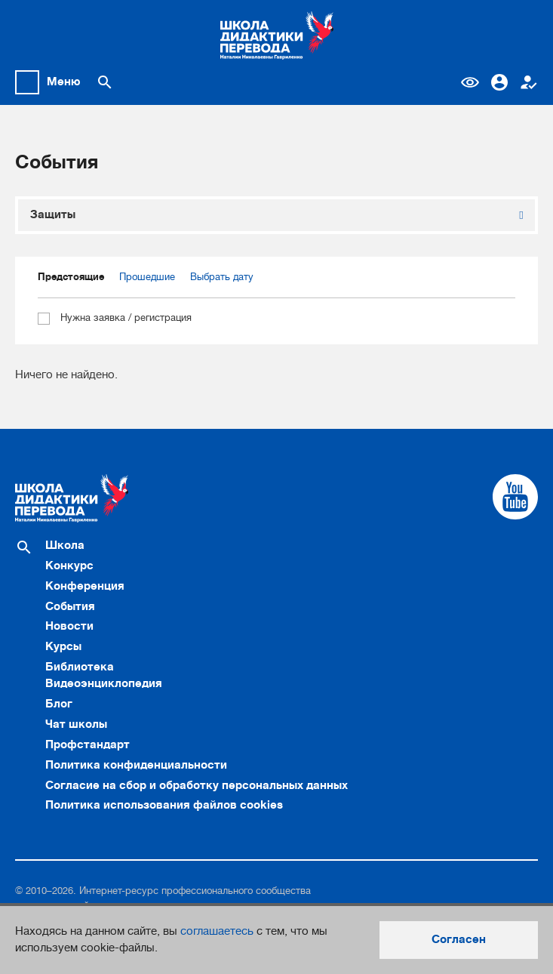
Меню (64, 82)
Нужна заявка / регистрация (115, 318)
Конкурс (69, 565)
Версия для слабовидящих (470, 82)
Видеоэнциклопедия (103, 683)
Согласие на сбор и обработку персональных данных (196, 785)
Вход (499, 82)
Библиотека (79, 667)
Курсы (63, 646)
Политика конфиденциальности (136, 765)
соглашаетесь (216, 931)
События (70, 606)
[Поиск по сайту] (105, 82)
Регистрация (529, 82)
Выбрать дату (221, 277)
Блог (58, 704)
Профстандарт (87, 744)
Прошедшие (147, 277)
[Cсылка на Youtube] (515, 496)
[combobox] (276, 215)
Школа (64, 545)
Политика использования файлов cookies (164, 805)
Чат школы (76, 724)
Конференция (84, 586)
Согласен (459, 939)
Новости (69, 626)
